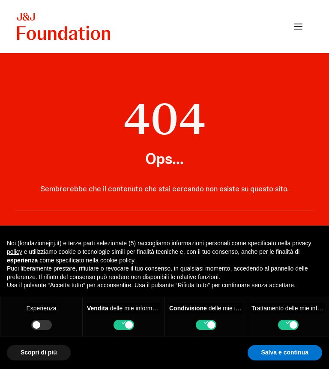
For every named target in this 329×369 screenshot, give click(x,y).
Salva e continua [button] (284, 352)
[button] (298, 26)
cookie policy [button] (117, 260)
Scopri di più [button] (39, 352)
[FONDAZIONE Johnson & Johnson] (64, 27)
